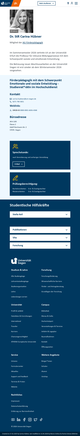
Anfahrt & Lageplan (48, 332)
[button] (68, 3)
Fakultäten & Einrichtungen (21, 316)
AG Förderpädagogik (33, 42)
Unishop (44, 377)
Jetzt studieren (45, 3)
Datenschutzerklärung (19, 406)
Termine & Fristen (18, 382)
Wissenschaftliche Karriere (51, 281)
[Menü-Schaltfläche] (72, 3)
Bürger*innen (46, 361)
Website (14, 387)
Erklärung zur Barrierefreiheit (22, 411)
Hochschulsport (47, 321)
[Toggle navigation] (76, 3)
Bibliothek (45, 311)
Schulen (44, 366)
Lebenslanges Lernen (19, 297)
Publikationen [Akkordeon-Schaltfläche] (20, 230)
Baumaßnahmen (47, 337)
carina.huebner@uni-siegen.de (24, 99)
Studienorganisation (18, 286)
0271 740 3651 (18, 102)
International (16, 321)
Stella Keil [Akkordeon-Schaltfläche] (18, 214)
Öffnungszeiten (47, 347)
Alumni (44, 371)
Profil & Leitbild (17, 311)
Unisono (14, 361)
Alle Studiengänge (18, 276)
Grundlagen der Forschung (51, 292)
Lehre (13, 292)
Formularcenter (17, 366)
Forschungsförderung (49, 276)
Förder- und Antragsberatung (52, 286)
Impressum (15, 401)
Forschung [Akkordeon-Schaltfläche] (18, 245)
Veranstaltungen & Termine (51, 326)
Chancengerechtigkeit (19, 337)
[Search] (61, 3)
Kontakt (44, 342)
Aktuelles (14, 371)
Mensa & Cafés (47, 316)
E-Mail (17, 164)
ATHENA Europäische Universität (23, 342)
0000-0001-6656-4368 (28, 110)
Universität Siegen (24, 426)
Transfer (14, 326)
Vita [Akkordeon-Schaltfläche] (15, 237)
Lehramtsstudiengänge (20, 281)
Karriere (14, 332)
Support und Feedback (19, 377)
